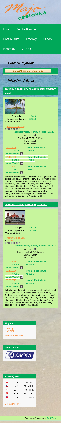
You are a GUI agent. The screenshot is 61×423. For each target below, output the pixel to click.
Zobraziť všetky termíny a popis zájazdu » (35, 132)
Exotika (10, 240)
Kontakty (9, 49)
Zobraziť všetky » (13, 404)
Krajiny (10, 328)
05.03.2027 (11, 166)
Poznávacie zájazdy (16, 126)
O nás (47, 39)
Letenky (31, 39)
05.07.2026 (11, 147)
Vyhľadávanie (26, 29)
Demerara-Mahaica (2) (15, 335)
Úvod (7, 29)
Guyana (10, 331)
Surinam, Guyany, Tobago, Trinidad (26, 204)
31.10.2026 (11, 157)
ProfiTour (51, 418)
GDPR (26, 49)
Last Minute (11, 39)
